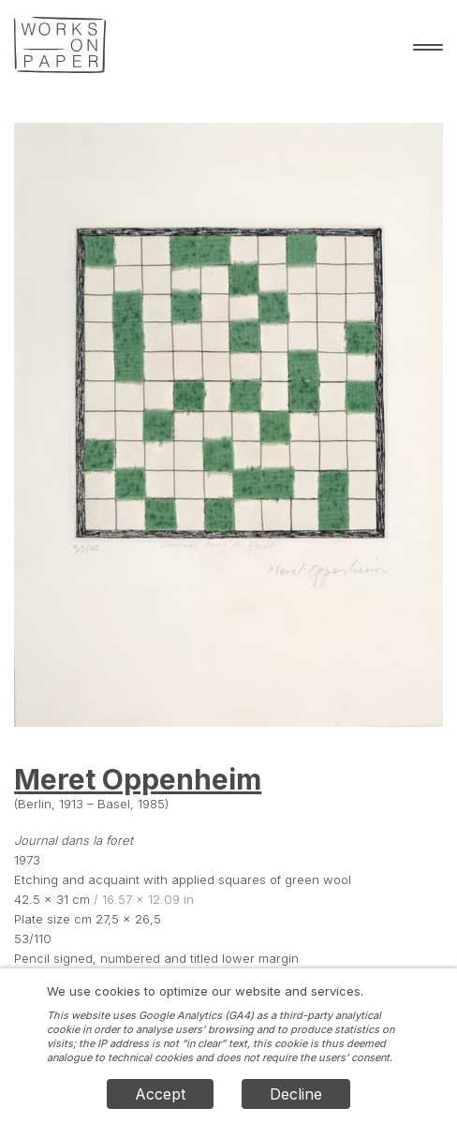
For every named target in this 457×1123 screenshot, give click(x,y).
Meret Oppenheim (137, 779)
